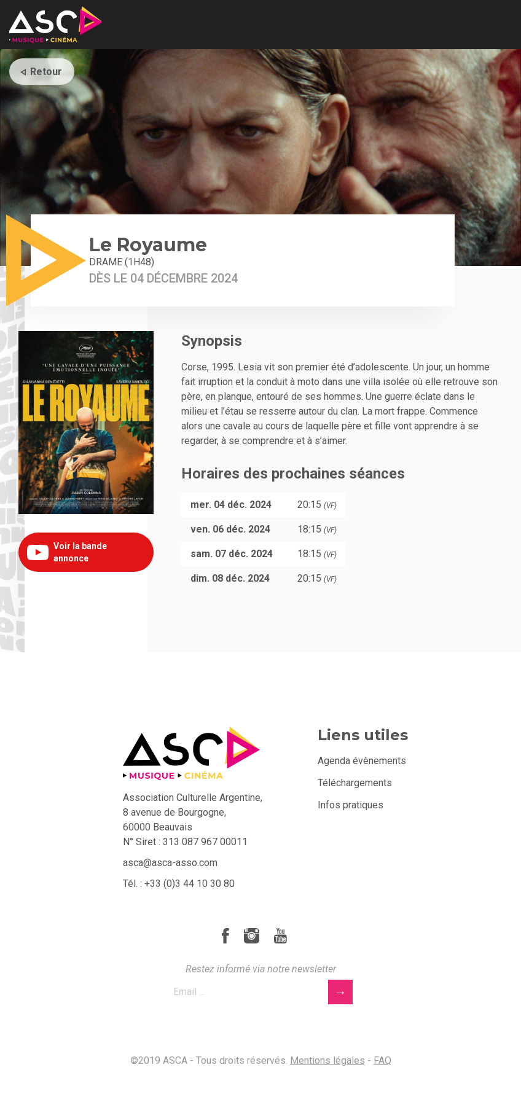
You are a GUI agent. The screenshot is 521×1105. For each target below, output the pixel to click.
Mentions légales (327, 1060)
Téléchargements (355, 783)
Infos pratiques (350, 805)
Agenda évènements (362, 761)
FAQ (382, 1060)
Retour (46, 71)
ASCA (55, 24)
